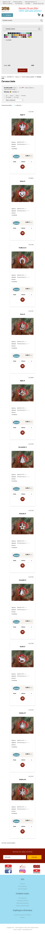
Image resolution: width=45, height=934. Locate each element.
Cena (20, 88)
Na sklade (8, 97)
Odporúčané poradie (9, 89)
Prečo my (22, 883)
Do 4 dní (16, 97)
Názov (14, 88)
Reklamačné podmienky (23, 903)
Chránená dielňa (17, 2)
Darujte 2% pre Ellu (38, 3)
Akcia (11, 95)
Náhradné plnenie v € (31, 2)
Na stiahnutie (19, 3)
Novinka (23, 95)
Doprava (22, 917)
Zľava (17, 95)
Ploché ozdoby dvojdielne (28, 77)
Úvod (3, 77)
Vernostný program (22, 889)
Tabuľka (14, 92)
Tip (6, 95)
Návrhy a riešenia (7, 3)
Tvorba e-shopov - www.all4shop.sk (22, 929)
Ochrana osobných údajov (22, 905)
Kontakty (27, 3)
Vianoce (17, 77)
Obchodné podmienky (22, 900)
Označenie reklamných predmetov (22, 915)
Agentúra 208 (6, 2)
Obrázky (6, 92)
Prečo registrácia (22, 886)
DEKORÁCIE (10, 77)
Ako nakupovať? (22, 898)
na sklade (8, 40)
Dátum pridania (29, 88)
